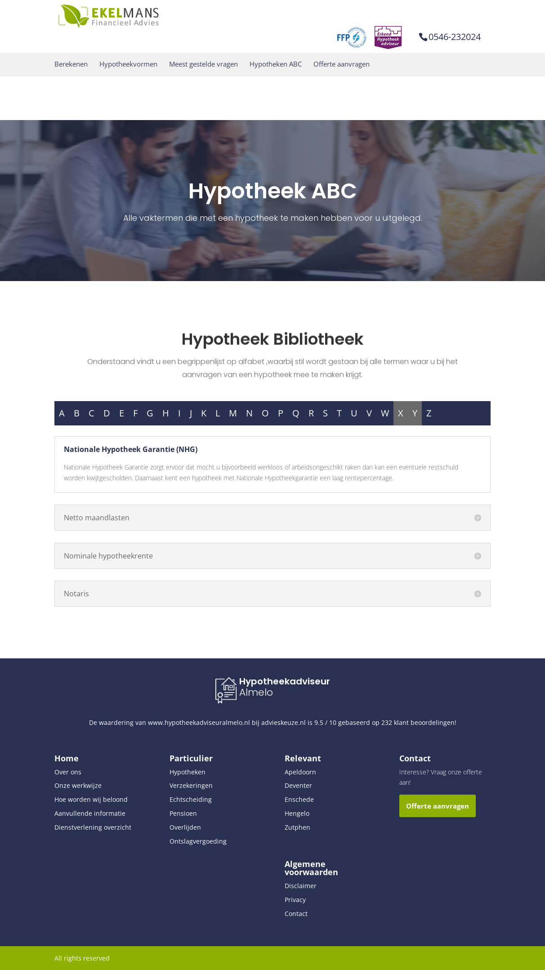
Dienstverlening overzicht (92, 827)
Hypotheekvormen (128, 64)
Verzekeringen (191, 785)
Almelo (256, 692)
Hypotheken (187, 772)
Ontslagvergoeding (198, 841)
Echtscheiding (191, 799)
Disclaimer (301, 885)
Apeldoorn (300, 772)
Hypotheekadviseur (284, 681)
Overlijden (185, 827)
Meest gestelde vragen (203, 64)
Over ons (67, 772)
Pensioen (183, 813)
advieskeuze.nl (283, 722)
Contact (296, 913)
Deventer (298, 785)
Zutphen (297, 827)
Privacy (295, 899)
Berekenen (71, 64)
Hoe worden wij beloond (91, 799)
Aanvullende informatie (89, 813)
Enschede (299, 799)
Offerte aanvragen (341, 64)
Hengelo (297, 813)
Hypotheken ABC (276, 64)
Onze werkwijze (78, 785)
